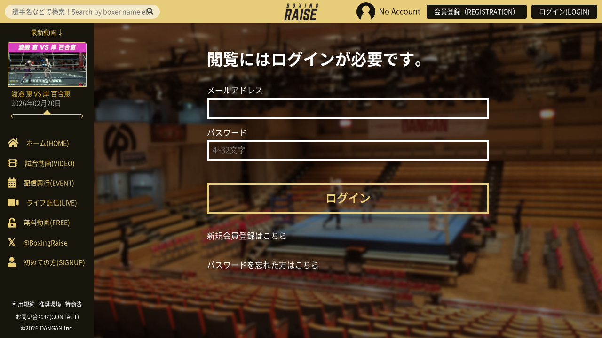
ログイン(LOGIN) (564, 11)
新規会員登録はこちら (247, 236)
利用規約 (23, 304)
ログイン (348, 198)
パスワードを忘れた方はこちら (263, 265)
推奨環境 (50, 304)
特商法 (73, 304)
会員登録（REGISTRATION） (476, 11)
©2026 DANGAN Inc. (47, 328)
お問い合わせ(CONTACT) (47, 317)
